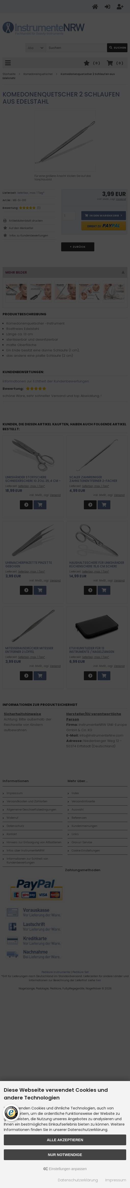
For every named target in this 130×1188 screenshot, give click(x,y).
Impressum (115, 1180)
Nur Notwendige (65, 1155)
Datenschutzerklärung (78, 1180)
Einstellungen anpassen (65, 1169)
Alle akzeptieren (65, 1140)
